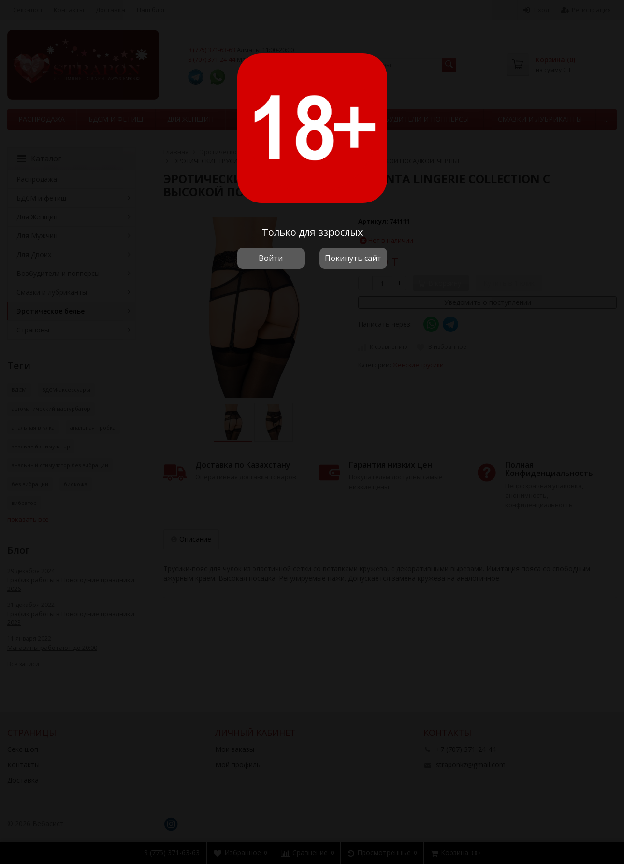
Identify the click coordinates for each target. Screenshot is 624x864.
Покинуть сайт (353, 258)
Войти (271, 258)
